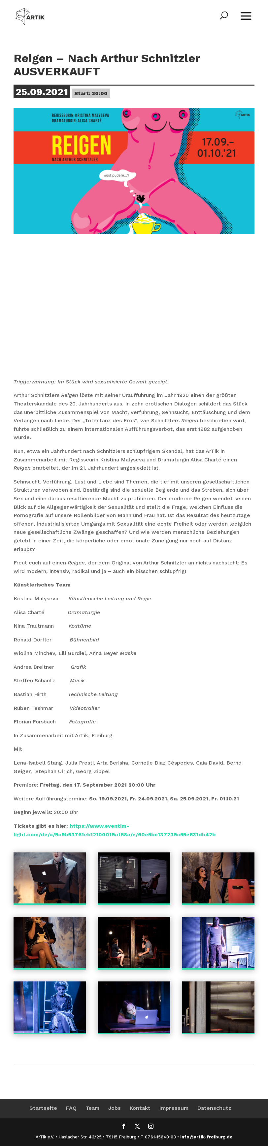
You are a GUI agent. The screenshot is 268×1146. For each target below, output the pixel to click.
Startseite (43, 1108)
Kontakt (140, 1108)
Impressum (173, 1108)
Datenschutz (214, 1108)
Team (92, 1108)
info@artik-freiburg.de (206, 1136)
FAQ (71, 1108)
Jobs (114, 1108)
